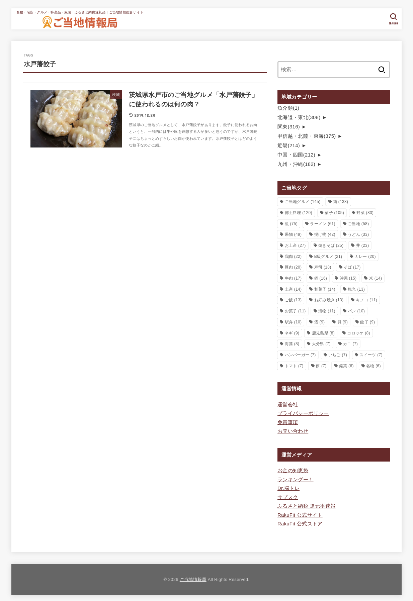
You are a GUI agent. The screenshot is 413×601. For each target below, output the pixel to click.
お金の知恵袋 (292, 469)
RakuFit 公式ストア (299, 521)
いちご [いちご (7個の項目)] (337, 354)
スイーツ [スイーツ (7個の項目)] (370, 354)
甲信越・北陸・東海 (306, 135)
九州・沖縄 (296, 163)
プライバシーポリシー (303, 412)
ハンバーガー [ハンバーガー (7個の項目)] (300, 354)
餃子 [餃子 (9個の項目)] (367, 321)
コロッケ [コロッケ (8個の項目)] (358, 331)
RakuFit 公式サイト (299, 512)
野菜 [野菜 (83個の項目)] (365, 211)
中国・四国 (296, 154)
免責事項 (287, 421)
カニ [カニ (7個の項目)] (350, 342)
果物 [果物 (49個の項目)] (293, 233)
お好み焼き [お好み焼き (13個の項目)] (329, 299)
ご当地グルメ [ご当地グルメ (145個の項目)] (303, 200)
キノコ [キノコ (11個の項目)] (366, 299)
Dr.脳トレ (288, 486)
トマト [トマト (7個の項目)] (294, 365)
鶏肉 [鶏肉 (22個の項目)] (293, 255)
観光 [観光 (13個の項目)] (356, 288)
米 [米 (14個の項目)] (375, 277)
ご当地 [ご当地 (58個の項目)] (358, 222)
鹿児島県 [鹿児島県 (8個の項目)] (323, 331)
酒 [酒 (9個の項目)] (319, 321)
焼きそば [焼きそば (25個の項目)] (330, 244)
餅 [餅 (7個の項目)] (321, 365)
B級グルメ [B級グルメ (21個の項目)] (328, 255)
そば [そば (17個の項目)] (352, 266)
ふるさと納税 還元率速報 (306, 504)
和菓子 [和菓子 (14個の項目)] (324, 288)
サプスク (287, 495)
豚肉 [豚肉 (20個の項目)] (293, 266)
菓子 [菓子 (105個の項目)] (334, 211)
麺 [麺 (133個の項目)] (340, 200)
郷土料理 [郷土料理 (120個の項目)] (298, 211)
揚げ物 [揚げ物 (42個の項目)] (324, 233)
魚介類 (288, 108)
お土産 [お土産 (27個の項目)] (295, 244)
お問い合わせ (292, 429)
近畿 (288, 144)
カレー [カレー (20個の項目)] (365, 255)
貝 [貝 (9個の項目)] (342, 321)
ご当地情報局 (193, 576)
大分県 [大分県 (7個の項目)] (321, 342)
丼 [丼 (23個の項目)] (362, 244)
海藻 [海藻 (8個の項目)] (292, 342)
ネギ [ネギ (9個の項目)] (292, 331)
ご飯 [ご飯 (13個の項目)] (293, 299)
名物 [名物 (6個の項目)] (373, 365)
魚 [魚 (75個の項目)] (291, 222)
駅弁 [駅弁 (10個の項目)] (293, 321)
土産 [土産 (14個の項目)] (293, 288)
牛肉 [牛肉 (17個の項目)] (293, 277)
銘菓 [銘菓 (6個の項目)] (346, 365)
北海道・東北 (298, 117)
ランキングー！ (295, 478)
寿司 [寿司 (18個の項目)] (322, 266)
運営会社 (287, 403)
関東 (288, 126)
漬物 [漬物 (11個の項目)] (326, 310)
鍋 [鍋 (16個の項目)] (320, 277)
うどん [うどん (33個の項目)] (358, 233)
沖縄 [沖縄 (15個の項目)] (348, 277)
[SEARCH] (393, 19)
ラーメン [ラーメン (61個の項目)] (322, 222)
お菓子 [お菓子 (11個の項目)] (295, 310)
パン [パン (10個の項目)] (356, 310)
